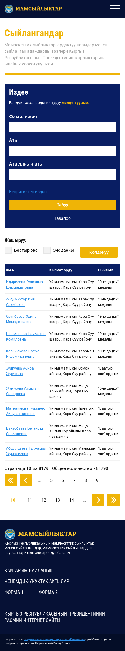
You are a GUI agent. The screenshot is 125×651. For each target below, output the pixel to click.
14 (71, 500)
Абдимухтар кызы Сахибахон (21, 302)
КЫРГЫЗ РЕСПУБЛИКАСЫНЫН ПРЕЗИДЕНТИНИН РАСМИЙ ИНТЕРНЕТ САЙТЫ (55, 617)
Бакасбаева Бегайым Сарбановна (24, 431)
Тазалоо (62, 218)
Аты (13, 140)
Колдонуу (99, 252)
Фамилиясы (23, 116)
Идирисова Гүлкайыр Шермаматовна (24, 285)
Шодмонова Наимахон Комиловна (26, 336)
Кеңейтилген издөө (28, 191)
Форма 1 (14, 592)
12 (43, 500)
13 (57, 500)
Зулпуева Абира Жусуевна (20, 371)
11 (29, 500)
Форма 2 (48, 592)
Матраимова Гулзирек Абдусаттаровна (25, 411)
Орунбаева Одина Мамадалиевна (21, 319)
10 (13, 500)
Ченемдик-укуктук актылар (37, 581)
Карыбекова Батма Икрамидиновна (23, 354)
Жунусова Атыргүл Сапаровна (22, 391)
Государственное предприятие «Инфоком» (54, 639)
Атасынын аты (26, 164)
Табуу (62, 204)
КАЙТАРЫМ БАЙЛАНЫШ (29, 570)
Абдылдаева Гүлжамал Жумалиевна (26, 451)
